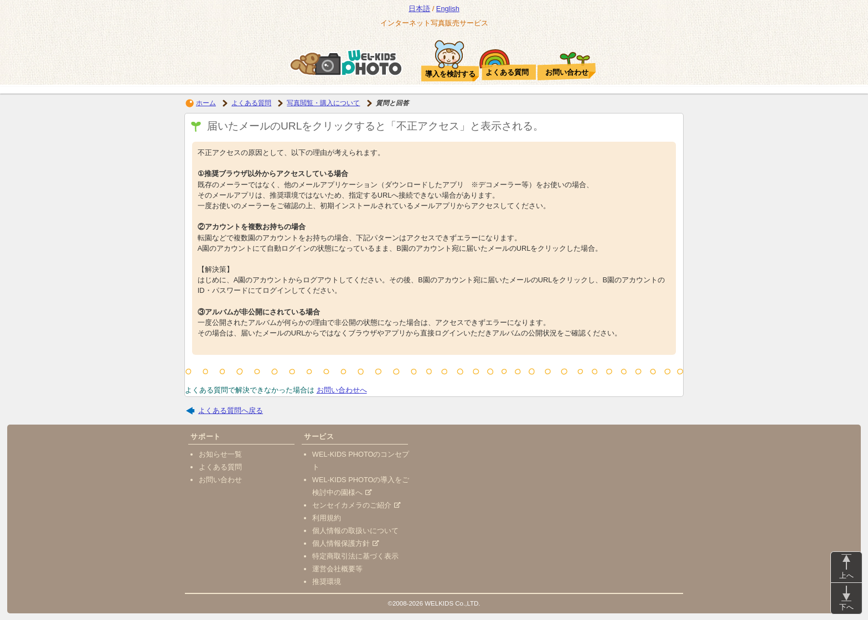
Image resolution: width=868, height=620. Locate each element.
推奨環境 (326, 581)
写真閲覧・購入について (323, 103)
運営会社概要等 (337, 569)
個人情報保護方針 (345, 543)
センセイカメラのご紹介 (356, 505)
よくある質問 (251, 103)
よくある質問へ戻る (230, 410)
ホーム (206, 103)
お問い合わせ (220, 480)
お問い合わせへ (342, 390)
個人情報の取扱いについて (355, 530)
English (447, 8)
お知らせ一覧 (220, 454)
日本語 (419, 8)
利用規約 (326, 518)
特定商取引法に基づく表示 (355, 556)
